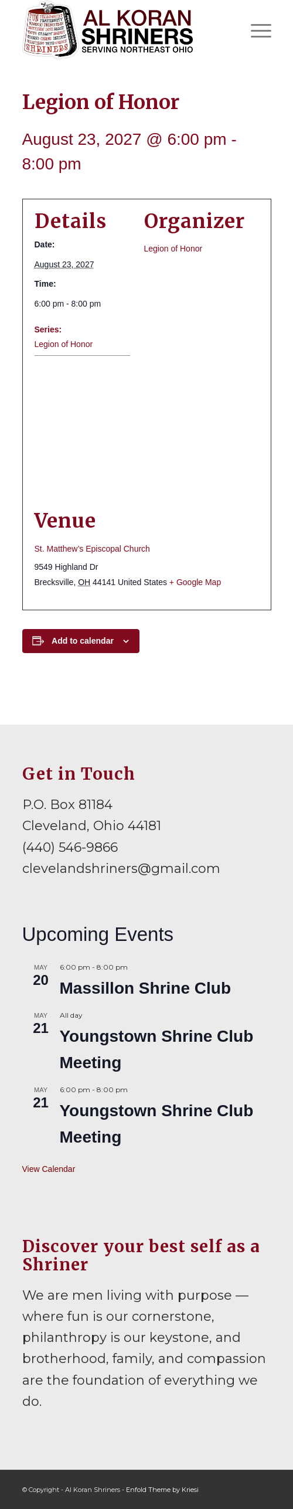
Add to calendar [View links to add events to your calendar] (83, 640)
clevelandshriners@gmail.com (121, 868)
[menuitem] (255, 30)
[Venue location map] (147, 432)
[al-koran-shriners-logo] (122, 30)
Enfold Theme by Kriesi (162, 1490)
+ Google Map (195, 582)
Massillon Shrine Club (145, 988)
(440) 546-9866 (70, 847)
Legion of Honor (64, 344)
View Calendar (49, 1169)
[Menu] (255, 30)
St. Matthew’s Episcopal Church (92, 548)
